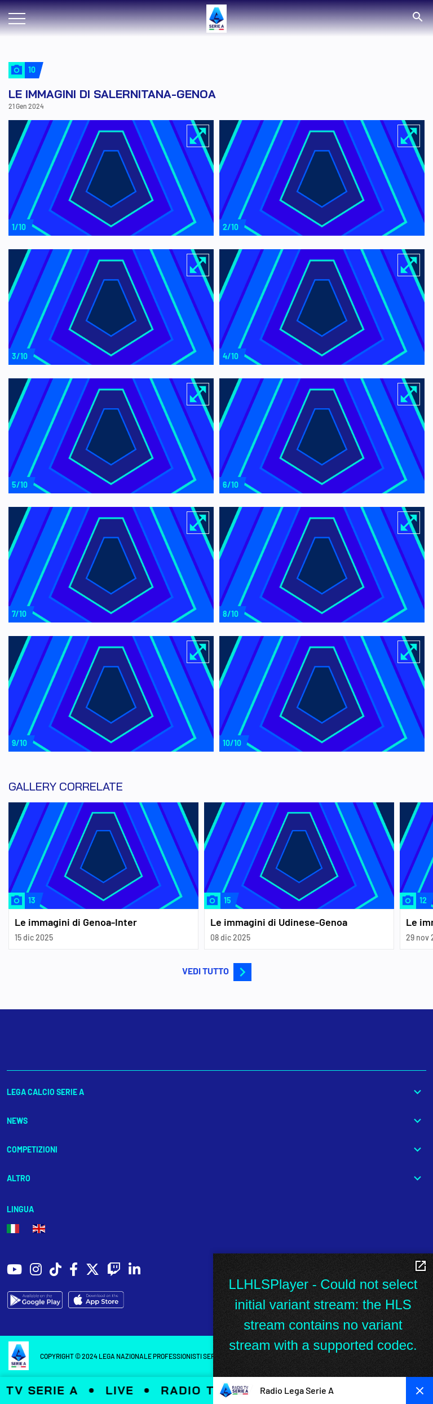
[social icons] (14, 1270)
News (216, 1120)
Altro (216, 1178)
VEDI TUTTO (216, 970)
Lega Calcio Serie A (216, 1092)
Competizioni (216, 1149)
